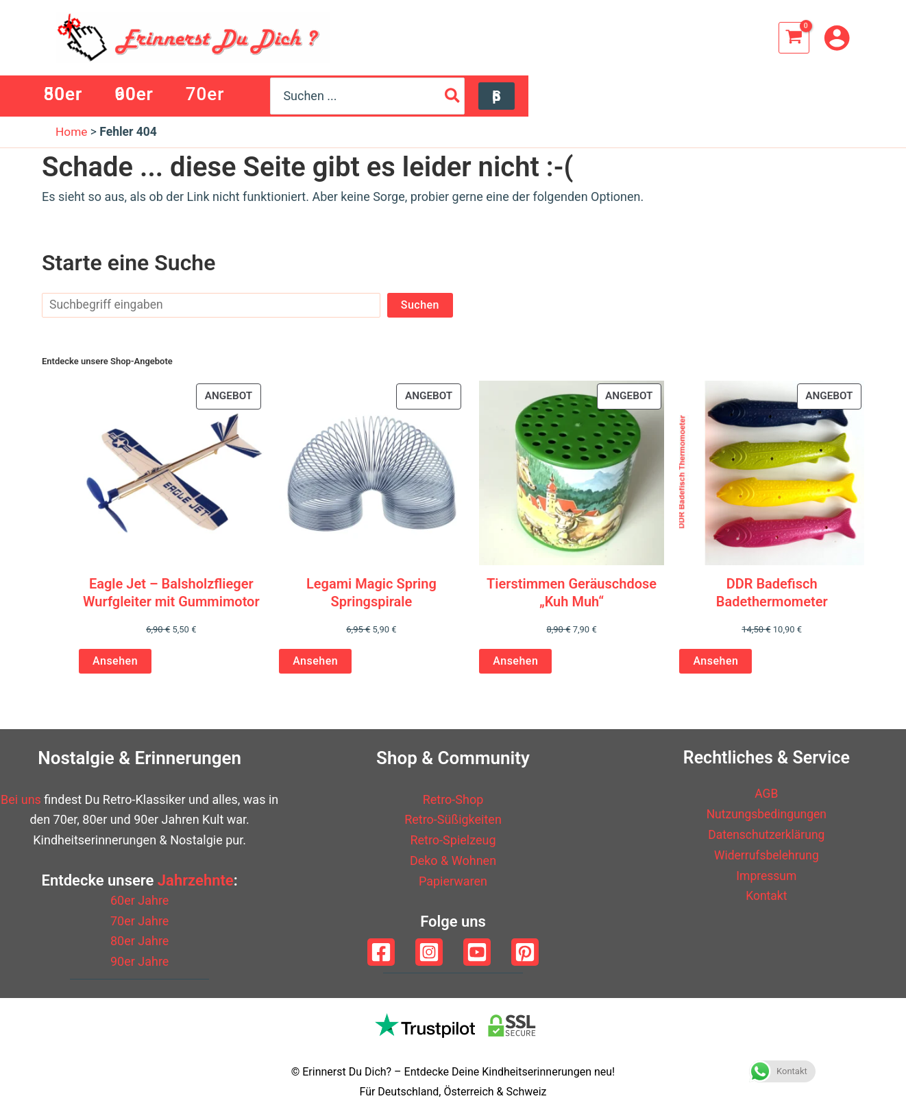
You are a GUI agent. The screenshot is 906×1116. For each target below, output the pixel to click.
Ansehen (115, 661)
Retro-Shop (453, 799)
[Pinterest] (525, 952)
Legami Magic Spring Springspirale (371, 592)
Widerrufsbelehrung (766, 855)
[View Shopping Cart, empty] (794, 37)
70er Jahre (139, 921)
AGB (767, 794)
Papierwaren (453, 881)
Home (72, 132)
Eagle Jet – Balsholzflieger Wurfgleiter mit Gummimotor (171, 592)
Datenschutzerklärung (767, 834)
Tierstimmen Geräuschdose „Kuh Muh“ (572, 592)
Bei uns (21, 799)
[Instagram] (429, 952)
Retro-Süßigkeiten (453, 820)
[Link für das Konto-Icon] (836, 37)
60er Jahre (139, 900)
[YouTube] (477, 952)
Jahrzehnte (196, 881)
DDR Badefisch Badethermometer (772, 592)
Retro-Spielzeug (452, 840)
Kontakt (766, 895)
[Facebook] (381, 952)
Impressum (766, 875)
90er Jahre (139, 961)
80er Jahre (139, 941)
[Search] (789, 95)
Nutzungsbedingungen (767, 814)
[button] (832, 96)
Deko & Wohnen (453, 860)
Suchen (420, 304)
